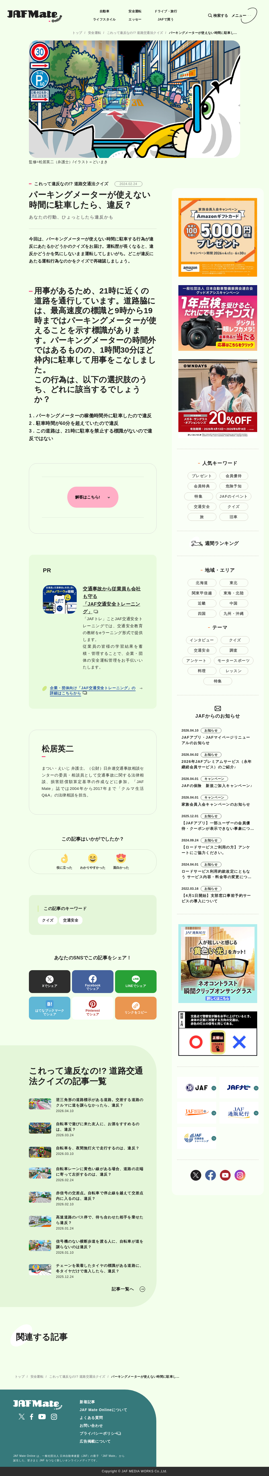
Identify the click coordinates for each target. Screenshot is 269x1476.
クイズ (47, 920)
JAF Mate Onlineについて (103, 1410)
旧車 (234, 517)
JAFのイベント (234, 496)
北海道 (202, 583)
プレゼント (202, 476)
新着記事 (87, 1402)
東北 (234, 583)
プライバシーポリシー (99, 1433)
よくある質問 (91, 1418)
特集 (198, 496)
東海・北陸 (234, 593)
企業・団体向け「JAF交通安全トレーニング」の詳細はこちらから (93, 690)
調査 (234, 650)
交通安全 (70, 920)
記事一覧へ (123, 1289)
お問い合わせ (91, 1425)
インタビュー (202, 640)
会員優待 (234, 476)
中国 (234, 603)
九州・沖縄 (234, 613)
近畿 (202, 603)
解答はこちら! (87, 497)
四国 (202, 613)
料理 (202, 671)
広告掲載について (95, 1441)
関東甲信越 (202, 593)
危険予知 (234, 486)
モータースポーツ (234, 661)
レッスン (234, 671)
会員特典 (202, 486)
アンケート (196, 661)
